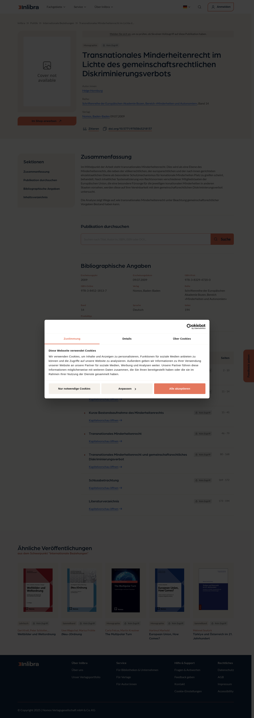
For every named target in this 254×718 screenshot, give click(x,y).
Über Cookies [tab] (182, 338)
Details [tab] (127, 338)
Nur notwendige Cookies (74, 388)
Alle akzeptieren (179, 388)
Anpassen (127, 388)
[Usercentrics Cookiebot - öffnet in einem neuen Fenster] (189, 326)
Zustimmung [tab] (72, 338)
